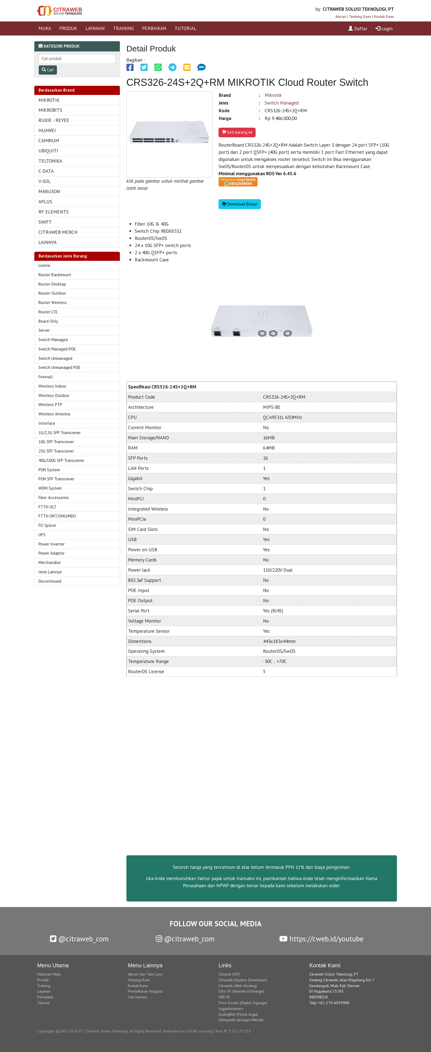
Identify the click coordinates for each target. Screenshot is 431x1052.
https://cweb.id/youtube (321, 938)
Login (384, 28)
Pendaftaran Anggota (145, 991)
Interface (46, 423)
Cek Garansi (137, 997)
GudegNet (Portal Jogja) (238, 1014)
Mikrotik (273, 95)
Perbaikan (45, 997)
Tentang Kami (360, 16)
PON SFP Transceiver (56, 478)
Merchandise (49, 562)
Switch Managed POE (57, 349)
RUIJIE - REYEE (53, 120)
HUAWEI (47, 130)
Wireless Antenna (54, 414)
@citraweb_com (79, 938)
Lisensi (44, 265)
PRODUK (68, 28)
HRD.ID (224, 997)
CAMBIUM (48, 140)
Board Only (48, 321)
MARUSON (49, 191)
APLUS (45, 201)
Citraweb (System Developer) (243, 979)
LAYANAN (95, 28)
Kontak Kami (384, 16)
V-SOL (44, 181)
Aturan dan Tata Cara (145, 974)
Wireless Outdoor (54, 395)
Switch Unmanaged (55, 358)
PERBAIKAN (154, 28)
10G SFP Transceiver (56, 441)
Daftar (357, 28)
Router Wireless (52, 302)
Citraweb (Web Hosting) (238, 985)
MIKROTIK (49, 100)
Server (44, 330)
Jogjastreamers (231, 1008)
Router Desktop (52, 284)
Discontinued (49, 581)
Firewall (45, 376)
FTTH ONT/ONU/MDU (57, 516)
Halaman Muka (49, 974)
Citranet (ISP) (229, 974)
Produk (43, 979)
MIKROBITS (50, 110)
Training (43, 985)
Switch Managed (53, 339)
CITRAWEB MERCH (58, 232)
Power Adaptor (51, 553)
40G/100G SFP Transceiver (61, 460)
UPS (41, 534)
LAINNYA (47, 242)
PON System (49, 469)
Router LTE (48, 311)
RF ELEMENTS (53, 212)
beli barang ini (237, 132)
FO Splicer (47, 525)
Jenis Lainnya (50, 571)
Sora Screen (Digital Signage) (243, 1002)
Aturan (340, 16)
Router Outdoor (52, 293)
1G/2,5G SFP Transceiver (59, 432)
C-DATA (46, 171)
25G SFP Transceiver (56, 451)
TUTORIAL (185, 28)
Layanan (43, 991)
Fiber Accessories (53, 497)
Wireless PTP (50, 404)
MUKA (44, 28)
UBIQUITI (48, 150)
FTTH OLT (47, 506)
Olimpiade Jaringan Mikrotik (241, 1019)
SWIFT (45, 222)
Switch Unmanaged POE (59, 367)
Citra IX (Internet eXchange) (241, 991)
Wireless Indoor (52, 386)
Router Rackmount (54, 274)
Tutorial (43, 1002)
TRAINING (123, 28)
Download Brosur (240, 204)
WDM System (50, 488)
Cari (48, 69)
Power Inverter (51, 544)
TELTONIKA (50, 161)
